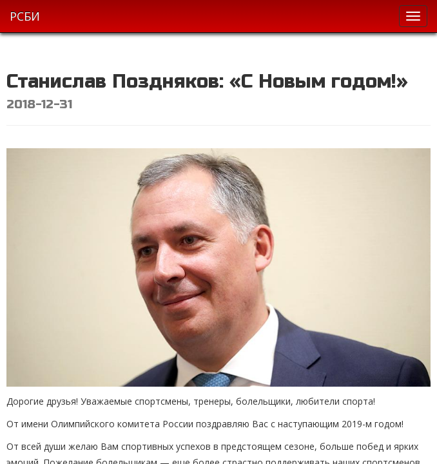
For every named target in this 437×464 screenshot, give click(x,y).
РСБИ (25, 16)
